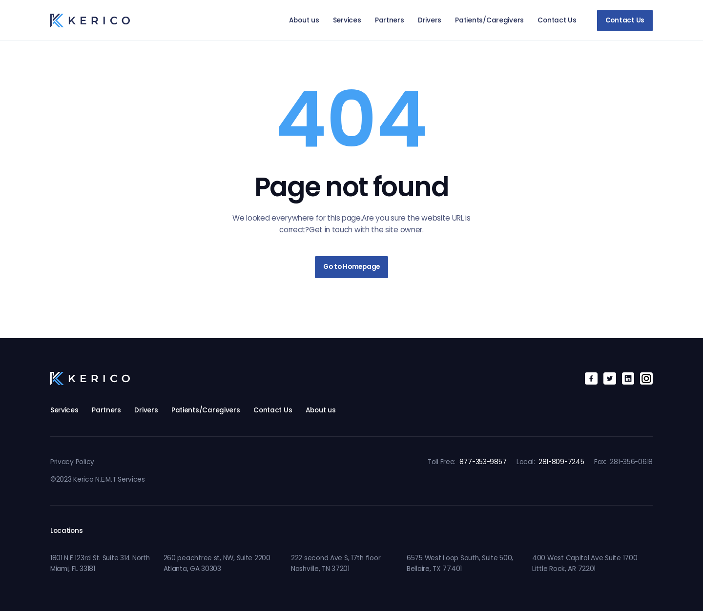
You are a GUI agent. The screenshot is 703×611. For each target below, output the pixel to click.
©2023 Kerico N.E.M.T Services (97, 479)
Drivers (429, 20)
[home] (90, 20)
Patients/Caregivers (489, 20)
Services (347, 20)
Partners (389, 20)
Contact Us (557, 20)
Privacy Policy (72, 462)
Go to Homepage (351, 266)
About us (304, 20)
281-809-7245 (561, 462)
